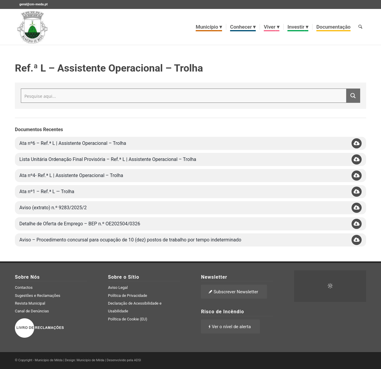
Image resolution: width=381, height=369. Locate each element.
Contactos (23, 287)
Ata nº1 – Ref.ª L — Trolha (46, 191)
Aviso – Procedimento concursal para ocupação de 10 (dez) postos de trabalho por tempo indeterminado (130, 240)
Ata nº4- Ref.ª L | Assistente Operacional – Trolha (71, 175)
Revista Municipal (30, 303)
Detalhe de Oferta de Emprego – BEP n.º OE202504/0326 (79, 224)
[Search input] (183, 96)
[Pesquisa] (360, 27)
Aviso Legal (118, 287)
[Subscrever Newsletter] (234, 292)
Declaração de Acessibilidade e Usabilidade (135, 307)
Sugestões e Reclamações (37, 295)
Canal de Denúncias (32, 311)
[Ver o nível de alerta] (230, 327)
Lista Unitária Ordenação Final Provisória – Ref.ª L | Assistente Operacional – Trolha (107, 159)
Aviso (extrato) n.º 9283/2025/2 (53, 207)
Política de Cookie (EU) (127, 319)
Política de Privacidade (127, 295)
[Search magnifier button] (353, 96)
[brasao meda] (32, 27)
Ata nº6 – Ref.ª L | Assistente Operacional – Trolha (72, 143)
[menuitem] (209, 27)
